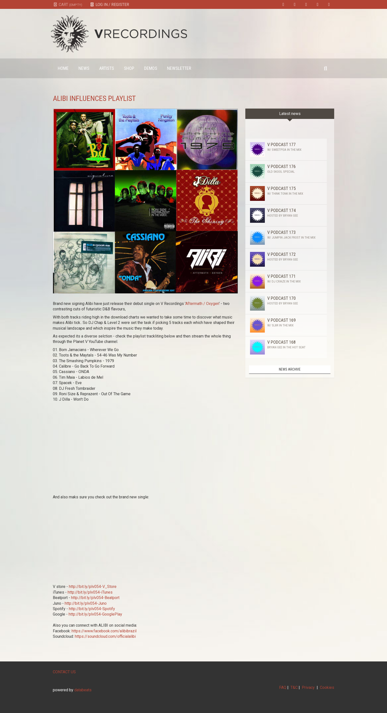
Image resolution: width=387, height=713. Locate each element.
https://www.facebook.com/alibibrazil (104, 631)
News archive (290, 369)
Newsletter (179, 68)
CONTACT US (64, 672)
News (83, 68)
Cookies (327, 687)
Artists (106, 68)
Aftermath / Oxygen (202, 303)
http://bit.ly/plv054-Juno (86, 603)
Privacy (308, 687)
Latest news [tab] (290, 113)
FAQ (282, 687)
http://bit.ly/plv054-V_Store (93, 586)
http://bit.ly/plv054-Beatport (95, 597)
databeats (83, 690)
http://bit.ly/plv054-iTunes (91, 592)
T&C (294, 687)
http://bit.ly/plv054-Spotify (92, 608)
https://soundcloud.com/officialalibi (105, 636)
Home (63, 68)
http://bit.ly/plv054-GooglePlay (95, 614)
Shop (129, 68)
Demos (150, 68)
